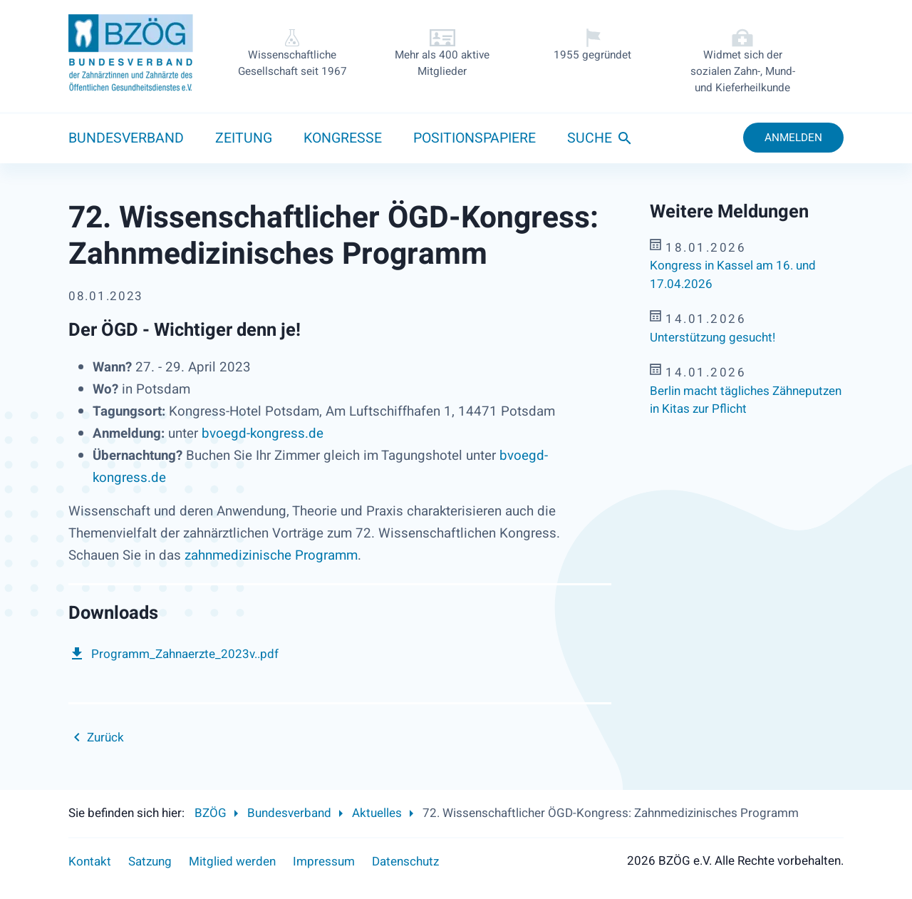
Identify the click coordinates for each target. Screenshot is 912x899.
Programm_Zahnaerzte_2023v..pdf (185, 654)
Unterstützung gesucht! (712, 337)
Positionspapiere (474, 138)
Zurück (105, 737)
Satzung (150, 861)
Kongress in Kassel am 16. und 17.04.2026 (733, 275)
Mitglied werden (232, 861)
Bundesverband (126, 138)
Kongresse (343, 138)
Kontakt (89, 861)
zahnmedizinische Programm (271, 555)
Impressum (324, 861)
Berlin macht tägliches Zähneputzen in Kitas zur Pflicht (745, 400)
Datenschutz (405, 861)
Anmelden (793, 137)
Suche (589, 138)
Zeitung (243, 138)
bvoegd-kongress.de (262, 433)
